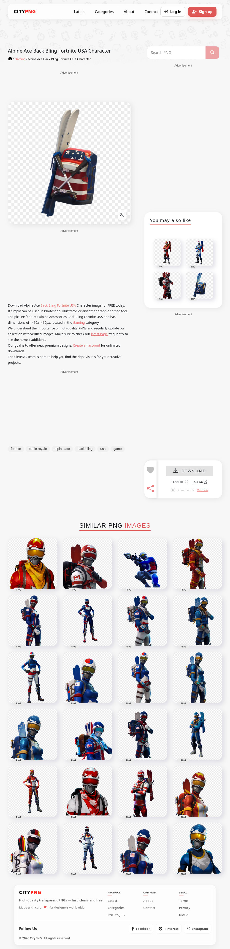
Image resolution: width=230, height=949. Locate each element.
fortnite (16, 449)
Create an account (86, 345)
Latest (79, 11)
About (129, 11)
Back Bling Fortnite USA (58, 305)
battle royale (38, 449)
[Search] (212, 52)
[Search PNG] (176, 52)
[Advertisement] (69, 86)
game (118, 449)
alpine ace (62, 449)
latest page (99, 334)
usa (103, 449)
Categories (104, 11)
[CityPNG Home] (25, 11)
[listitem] (141, 929)
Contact (149, 908)
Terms (184, 901)
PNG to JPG (116, 915)
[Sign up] (202, 12)
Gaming (79, 322)
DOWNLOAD (189, 471)
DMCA (184, 915)
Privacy (184, 908)
